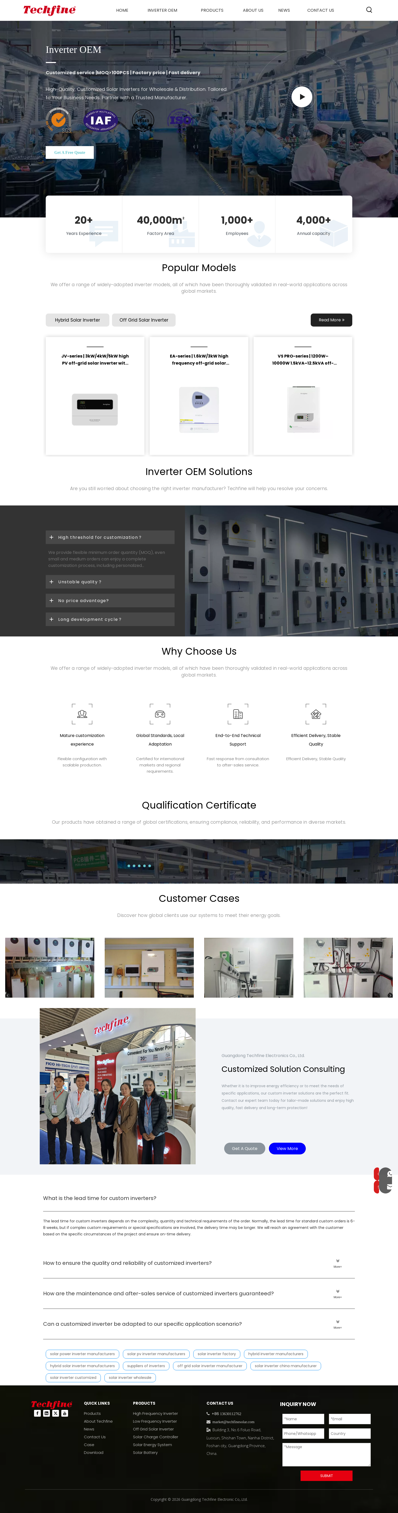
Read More (331, 320)
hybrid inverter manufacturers (275, 1353)
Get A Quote (244, 1149)
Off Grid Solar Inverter (153, 1429)
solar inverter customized (73, 1377)
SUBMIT (326, 1475)
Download (93, 1452)
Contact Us (95, 1437)
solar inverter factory (217, 1353)
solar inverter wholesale (130, 1377)
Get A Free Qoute (69, 152)
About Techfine (98, 1421)
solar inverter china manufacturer (286, 1365)
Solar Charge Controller (155, 1437)
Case (89, 1444)
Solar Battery (145, 1452)
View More (287, 1149)
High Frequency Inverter (155, 1413)
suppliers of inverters (146, 1365)
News (89, 1429)
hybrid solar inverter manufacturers (82, 1365)
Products (92, 1413)
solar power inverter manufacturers (82, 1353)
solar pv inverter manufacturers (156, 1353)
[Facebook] (37, 1413)
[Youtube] (64, 1413)
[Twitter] (55, 1413)
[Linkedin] (46, 1413)
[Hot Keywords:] (369, 10)
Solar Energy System (152, 1444)
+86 (215, 1413)
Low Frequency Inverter (155, 1421)
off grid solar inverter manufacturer (209, 1365)
